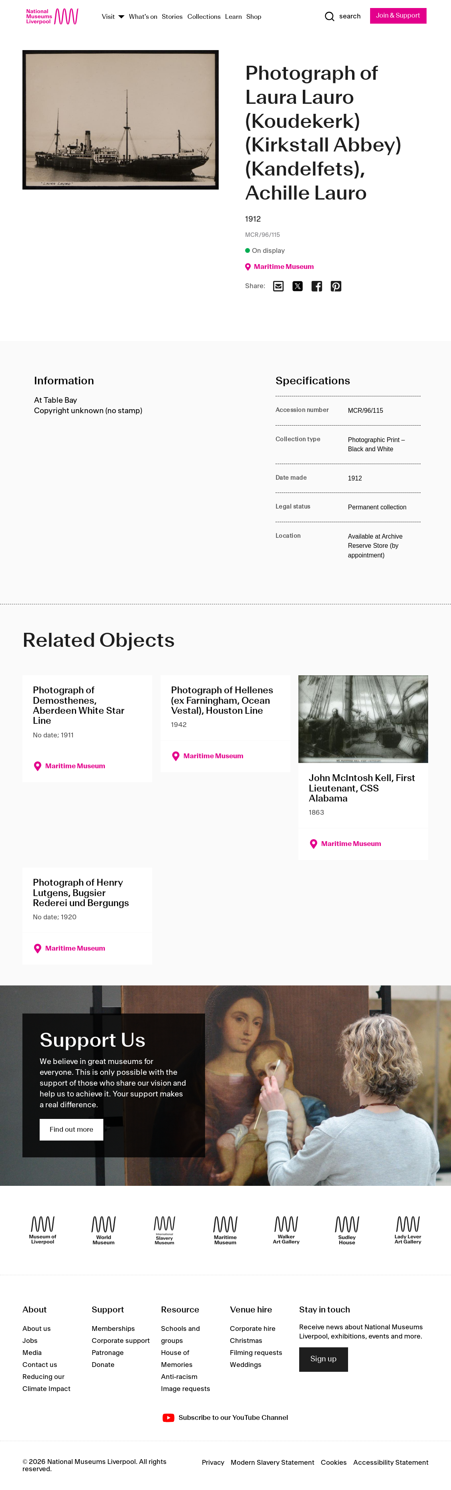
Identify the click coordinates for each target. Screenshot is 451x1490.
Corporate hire (253, 1329)
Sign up (323, 1360)
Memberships (113, 1329)
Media (32, 1353)
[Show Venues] (121, 17)
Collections (204, 17)
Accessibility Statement (391, 1462)
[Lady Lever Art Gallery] (408, 1230)
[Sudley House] (347, 1230)
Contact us (39, 1365)
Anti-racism (179, 1377)
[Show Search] (342, 16)
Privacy (213, 1462)
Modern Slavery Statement (272, 1462)
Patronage (108, 1353)
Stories (172, 17)
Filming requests (256, 1353)
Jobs (30, 1341)
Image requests (185, 1389)
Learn (233, 17)
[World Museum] (103, 1230)
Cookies (334, 1462)
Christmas (246, 1341)
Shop (254, 17)
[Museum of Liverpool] (42, 1230)
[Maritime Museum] (225, 1230)
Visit (108, 17)
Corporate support (121, 1341)
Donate (103, 1365)
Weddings (246, 1365)
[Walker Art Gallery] (286, 1230)
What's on (143, 17)
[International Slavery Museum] (164, 1230)
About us (36, 1329)
